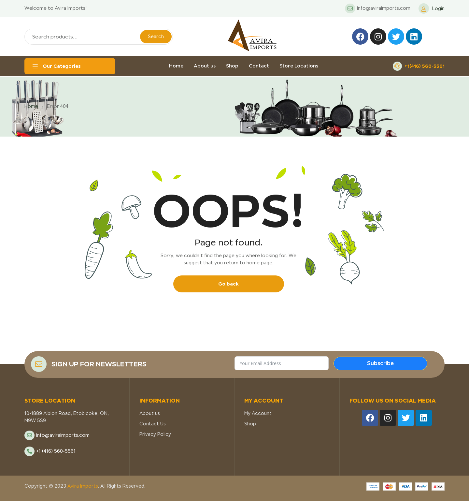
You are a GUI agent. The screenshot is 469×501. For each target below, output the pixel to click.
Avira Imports (82, 486)
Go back (228, 284)
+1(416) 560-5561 (425, 66)
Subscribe (380, 363)
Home (31, 106)
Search (156, 36)
